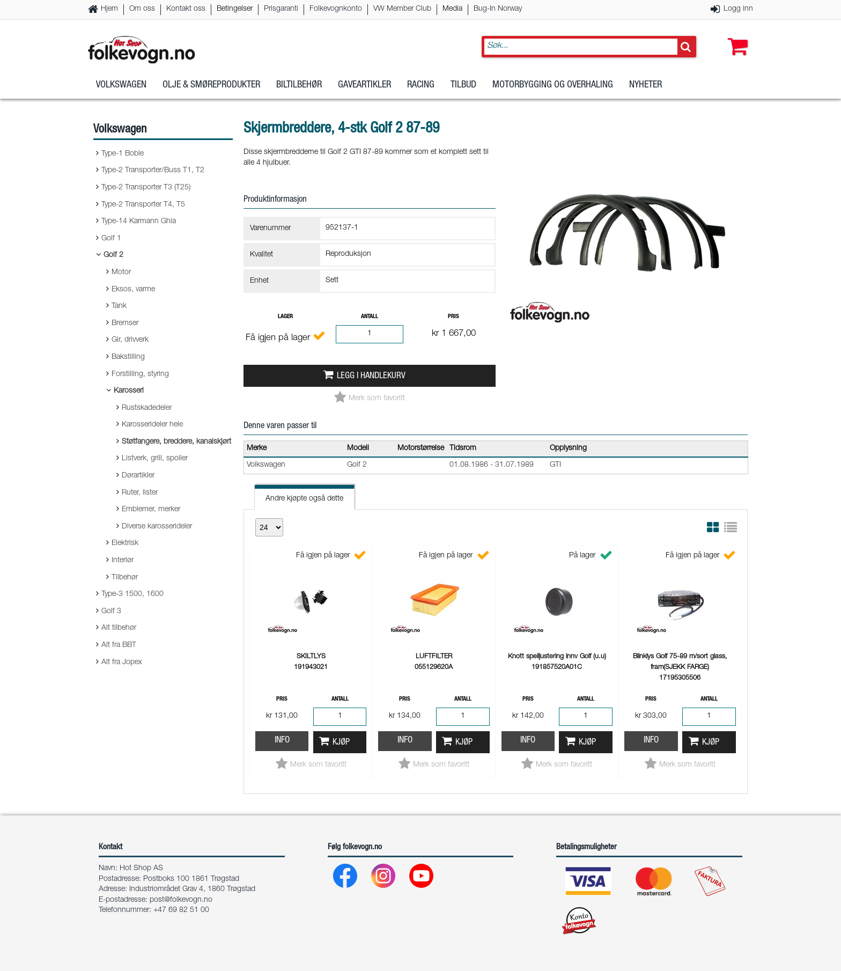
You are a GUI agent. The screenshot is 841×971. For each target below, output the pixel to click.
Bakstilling (128, 357)
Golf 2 (113, 255)
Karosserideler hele (152, 425)
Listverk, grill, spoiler (155, 458)
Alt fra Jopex (121, 662)
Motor (121, 272)
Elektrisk (125, 543)
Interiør (123, 560)
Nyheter (645, 85)
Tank (119, 306)
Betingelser (235, 9)
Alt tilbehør (118, 628)
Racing (420, 85)
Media (452, 9)
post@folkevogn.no (181, 900)
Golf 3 (111, 611)
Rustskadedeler (147, 408)
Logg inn (738, 9)
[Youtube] (422, 878)
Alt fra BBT (118, 645)
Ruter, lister (140, 493)
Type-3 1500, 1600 (132, 594)
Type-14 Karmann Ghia (138, 221)
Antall (369, 317)
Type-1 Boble (122, 154)
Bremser (125, 323)
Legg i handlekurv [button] (371, 376)
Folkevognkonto (335, 9)
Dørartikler (138, 476)
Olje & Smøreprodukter (211, 85)
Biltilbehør (299, 85)
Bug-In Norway (498, 9)
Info (282, 740)
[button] (735, 36)
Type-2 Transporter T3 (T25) (145, 188)
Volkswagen (121, 85)
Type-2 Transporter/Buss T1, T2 (152, 170)
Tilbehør (125, 578)
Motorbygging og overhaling (552, 85)
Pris (453, 317)
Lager (285, 317)
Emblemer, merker (151, 509)
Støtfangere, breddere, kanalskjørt (176, 442)
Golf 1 (111, 238)
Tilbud (463, 85)
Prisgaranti (281, 9)
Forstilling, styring (140, 374)
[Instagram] (384, 878)
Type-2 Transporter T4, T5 (143, 205)
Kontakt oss (185, 9)
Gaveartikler (364, 85)
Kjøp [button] (341, 742)
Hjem (109, 9)
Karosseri (129, 391)
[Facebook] (346, 878)
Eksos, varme (133, 289)
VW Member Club (402, 9)
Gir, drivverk (130, 340)
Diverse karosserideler (157, 527)
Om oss (142, 9)
